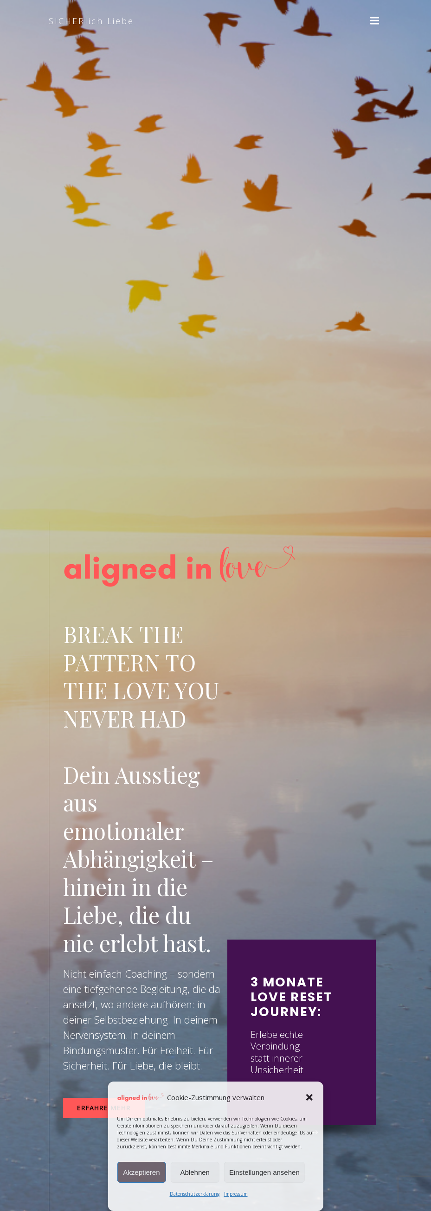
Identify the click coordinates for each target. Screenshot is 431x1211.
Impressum (236, 1194)
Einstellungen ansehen (264, 1172)
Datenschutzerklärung (194, 1194)
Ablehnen (195, 1172)
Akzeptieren (141, 1172)
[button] (309, 1097)
